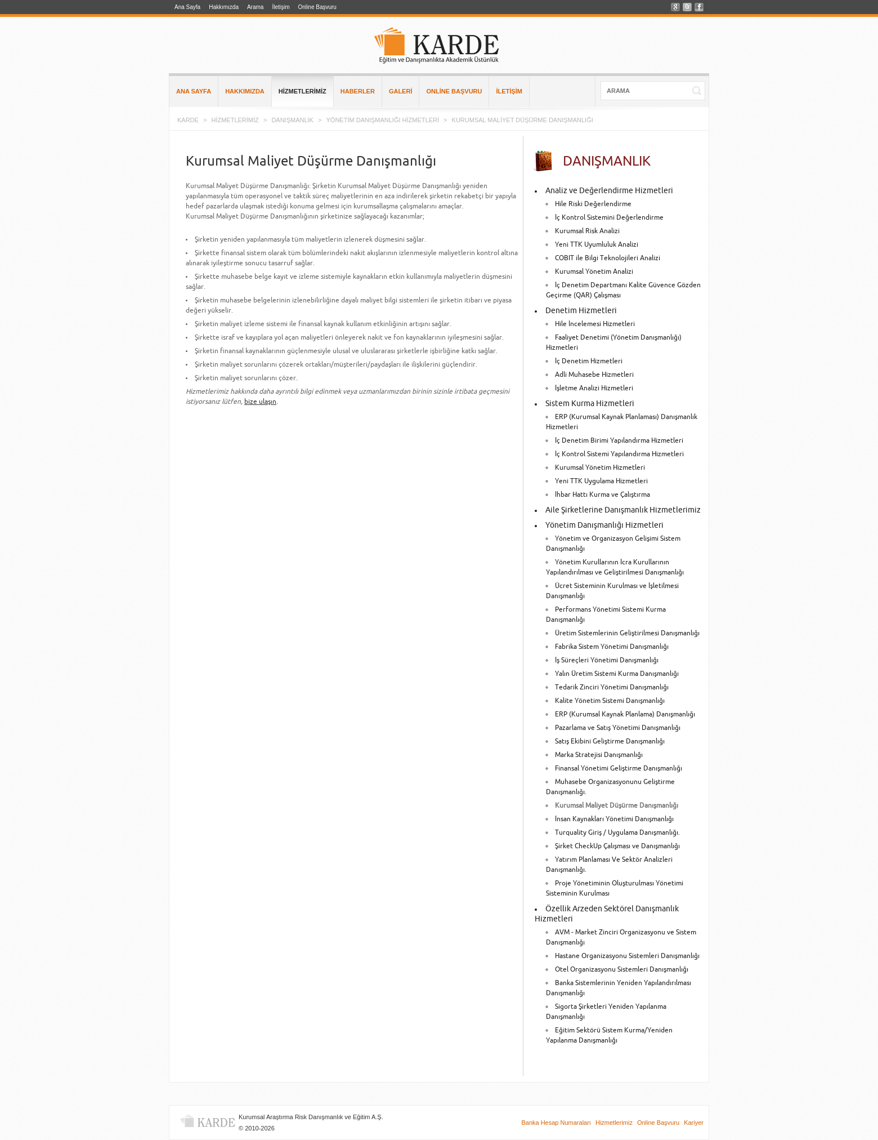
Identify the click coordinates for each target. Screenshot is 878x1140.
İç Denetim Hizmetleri (588, 361)
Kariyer (694, 1122)
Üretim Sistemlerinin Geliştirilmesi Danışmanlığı (627, 633)
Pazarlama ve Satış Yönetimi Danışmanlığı (617, 728)
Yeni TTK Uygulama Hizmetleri (601, 481)
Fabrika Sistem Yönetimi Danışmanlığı (612, 647)
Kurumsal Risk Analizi (587, 231)
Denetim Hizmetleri (581, 311)
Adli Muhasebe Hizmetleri (594, 375)
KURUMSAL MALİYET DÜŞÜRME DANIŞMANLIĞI (522, 120)
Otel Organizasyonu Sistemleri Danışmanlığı (621, 970)
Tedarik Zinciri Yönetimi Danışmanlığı (612, 687)
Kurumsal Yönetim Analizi (594, 272)
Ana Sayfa (187, 7)
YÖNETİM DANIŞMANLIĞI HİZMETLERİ (382, 120)
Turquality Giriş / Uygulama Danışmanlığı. (617, 833)
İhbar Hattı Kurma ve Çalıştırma (602, 495)
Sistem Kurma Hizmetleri (589, 404)
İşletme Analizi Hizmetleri (594, 388)
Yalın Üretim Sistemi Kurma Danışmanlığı (617, 674)
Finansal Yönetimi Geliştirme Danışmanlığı (618, 768)
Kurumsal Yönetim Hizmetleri (600, 468)
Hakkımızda (224, 7)
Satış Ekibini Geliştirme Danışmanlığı (610, 741)
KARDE (188, 120)
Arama (255, 7)
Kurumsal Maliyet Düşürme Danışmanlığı (616, 806)
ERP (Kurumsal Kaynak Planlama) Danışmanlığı (625, 714)
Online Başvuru (317, 7)
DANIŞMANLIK (292, 120)
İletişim (280, 7)
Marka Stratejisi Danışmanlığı (599, 755)
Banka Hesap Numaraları (556, 1122)
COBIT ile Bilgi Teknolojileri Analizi (607, 258)
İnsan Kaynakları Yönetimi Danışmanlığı (614, 819)
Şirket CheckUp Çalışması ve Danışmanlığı (617, 846)
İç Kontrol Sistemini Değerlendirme (609, 218)
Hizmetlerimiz (614, 1122)
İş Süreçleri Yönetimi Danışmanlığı (606, 660)
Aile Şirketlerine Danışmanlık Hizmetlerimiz (623, 510)
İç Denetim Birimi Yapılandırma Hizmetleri (619, 441)
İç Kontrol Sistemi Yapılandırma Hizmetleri (619, 454)
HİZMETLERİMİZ (234, 120)
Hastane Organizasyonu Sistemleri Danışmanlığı (627, 956)
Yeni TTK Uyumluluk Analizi (596, 245)
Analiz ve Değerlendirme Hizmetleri (609, 191)
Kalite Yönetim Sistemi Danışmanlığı (610, 701)
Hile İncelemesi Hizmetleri (595, 324)
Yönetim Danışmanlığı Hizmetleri (604, 525)
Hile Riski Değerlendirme (593, 204)
